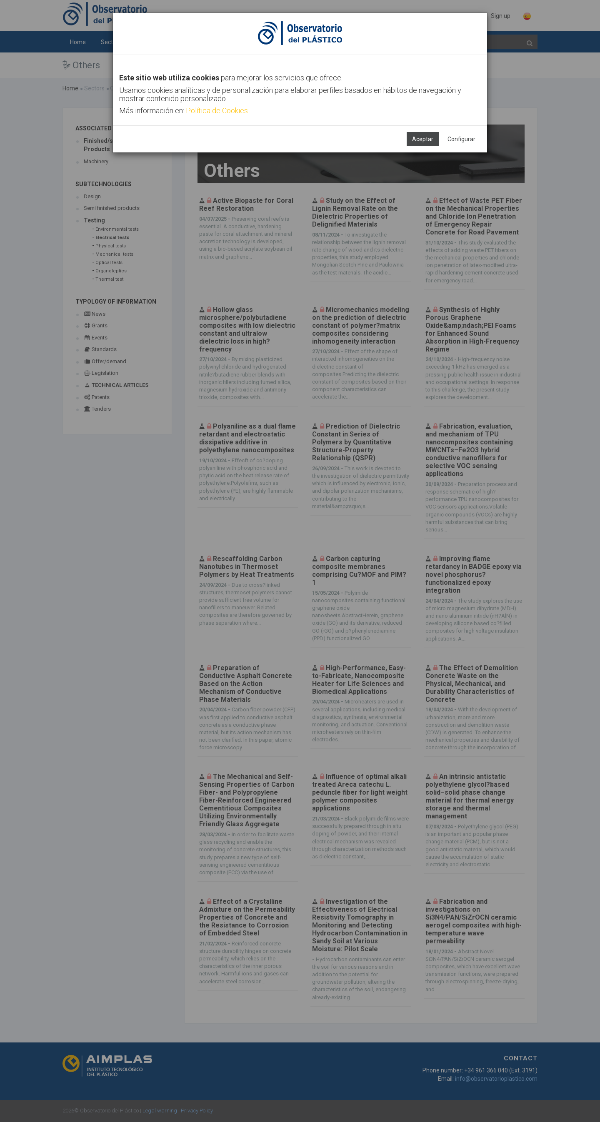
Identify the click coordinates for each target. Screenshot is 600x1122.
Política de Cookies (217, 110)
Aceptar (422, 139)
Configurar (461, 139)
